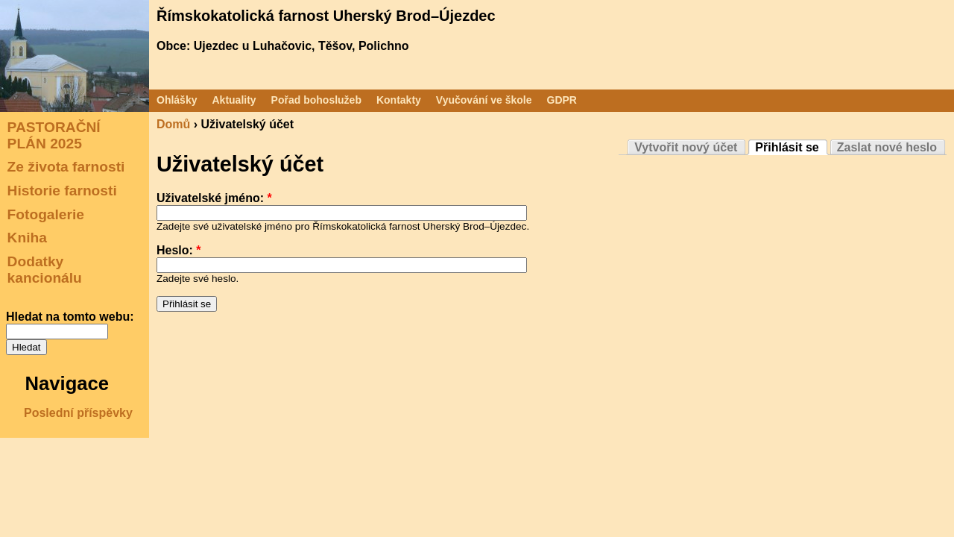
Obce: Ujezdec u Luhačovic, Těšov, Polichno (282, 46)
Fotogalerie (45, 214)
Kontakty (398, 100)
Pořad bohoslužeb (316, 100)
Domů (173, 124)
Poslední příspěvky (78, 412)
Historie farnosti (62, 190)
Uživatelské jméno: (214, 198)
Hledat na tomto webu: (70, 316)
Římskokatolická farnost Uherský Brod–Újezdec (326, 15)
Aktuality (234, 100)
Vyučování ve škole (484, 100)
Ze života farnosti (66, 167)
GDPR (562, 100)
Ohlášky (177, 100)
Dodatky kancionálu (44, 270)
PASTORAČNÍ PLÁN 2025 (54, 135)
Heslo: (179, 250)
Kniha (27, 237)
